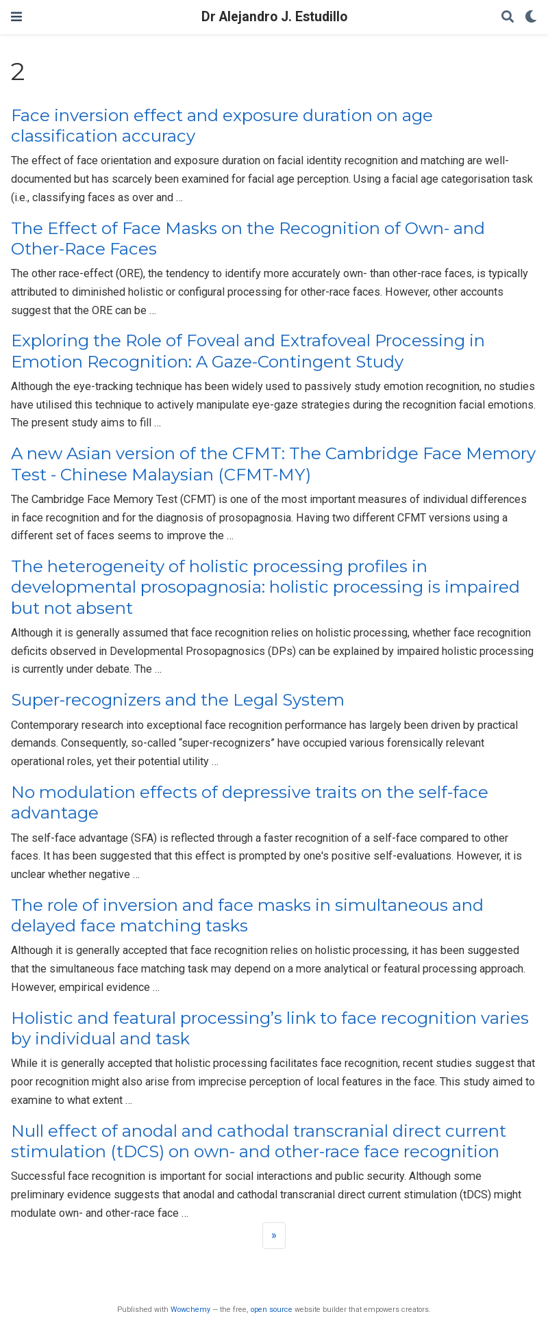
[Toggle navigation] (16, 17)
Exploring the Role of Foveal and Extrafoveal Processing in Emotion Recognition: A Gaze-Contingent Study (248, 351)
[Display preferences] (531, 17)
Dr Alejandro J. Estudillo (274, 17)
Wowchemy (190, 1309)
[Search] (507, 17)
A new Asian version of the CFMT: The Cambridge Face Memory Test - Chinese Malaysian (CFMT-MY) (273, 463)
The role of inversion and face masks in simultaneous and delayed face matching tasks (247, 915)
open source (271, 1309)
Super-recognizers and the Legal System (178, 700)
